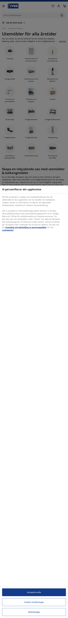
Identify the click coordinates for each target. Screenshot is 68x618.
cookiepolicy (8, 230)
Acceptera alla (34, 592)
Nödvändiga (34, 612)
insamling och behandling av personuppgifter (25, 227)
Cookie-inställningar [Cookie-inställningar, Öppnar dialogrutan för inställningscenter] (34, 602)
